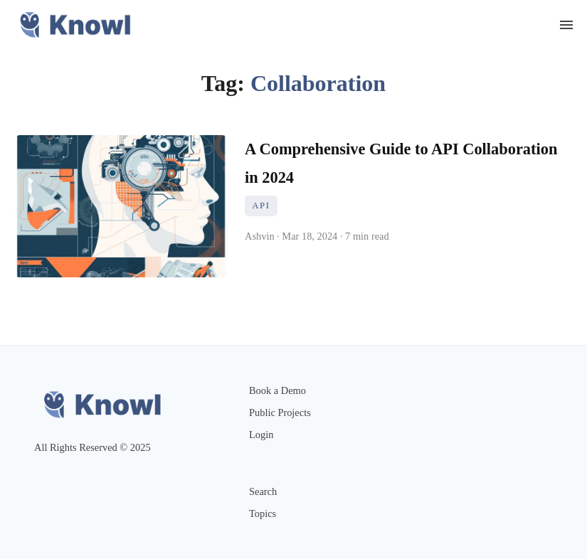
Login (261, 434)
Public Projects (280, 412)
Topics (262, 513)
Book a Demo (277, 390)
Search (263, 491)
